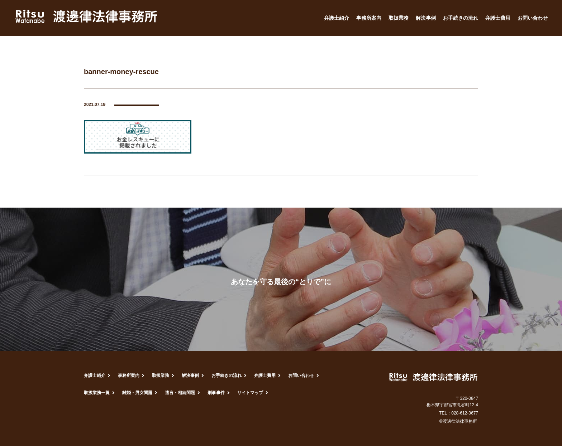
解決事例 (426, 18)
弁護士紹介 (336, 18)
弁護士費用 (497, 18)
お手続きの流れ (460, 18)
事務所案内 (368, 18)
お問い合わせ (533, 18)
